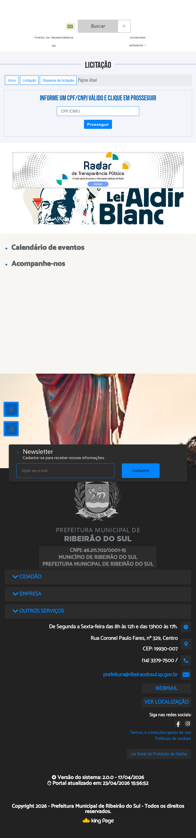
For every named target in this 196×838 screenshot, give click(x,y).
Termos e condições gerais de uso (160, 732)
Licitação (29, 80)
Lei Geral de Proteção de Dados (159, 754)
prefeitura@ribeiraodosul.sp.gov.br (140, 674)
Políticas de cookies (173, 738)
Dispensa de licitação (58, 80)
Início (12, 80)
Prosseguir (98, 124)
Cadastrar (141, 470)
